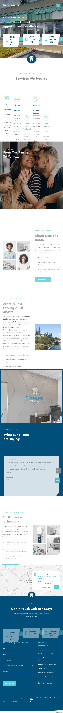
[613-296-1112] (26, 39)
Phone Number (7, 660)
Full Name (6, 649)
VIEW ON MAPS (46, 587)
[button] (58, 5)
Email (5, 654)
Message (5, 671)
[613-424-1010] (7, 40)
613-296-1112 (33, 41)
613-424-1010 (12, 42)
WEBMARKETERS (54, 703)
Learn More (10, 251)
